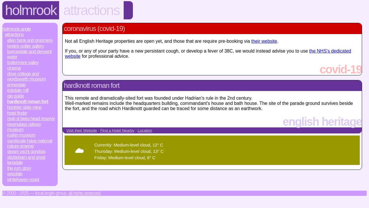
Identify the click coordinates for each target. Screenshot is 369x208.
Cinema (14, 68)
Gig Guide (15, 96)
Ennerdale (16, 84)
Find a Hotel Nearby (117, 130)
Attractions (91, 10)
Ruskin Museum (21, 135)
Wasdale (14, 173)
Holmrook (31, 10)
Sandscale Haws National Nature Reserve (29, 143)
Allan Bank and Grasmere (30, 40)
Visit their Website (81, 130)
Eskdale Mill (18, 90)
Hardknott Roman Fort (27, 101)
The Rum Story (19, 168)
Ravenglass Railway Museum (24, 127)
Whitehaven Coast (23, 179)
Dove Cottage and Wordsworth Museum (26, 76)
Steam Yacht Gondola (26, 151)
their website (264, 41)
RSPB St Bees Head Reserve (31, 118)
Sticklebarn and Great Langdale (26, 160)
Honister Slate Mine (24, 107)
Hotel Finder (17, 113)
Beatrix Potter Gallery (25, 46)
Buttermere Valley (23, 62)
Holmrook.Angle (17, 29)
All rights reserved (84, 193)
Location (145, 130)
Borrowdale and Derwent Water (29, 54)
